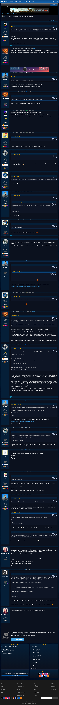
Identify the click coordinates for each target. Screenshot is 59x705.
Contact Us (36, 693)
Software (11, 1)
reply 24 (18, 136)
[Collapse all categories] (57, 646)
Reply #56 (12, 132)
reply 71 (23, 573)
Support (33, 1)
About (35, 683)
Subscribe (55, 698)
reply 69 (18, 498)
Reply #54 (12, 91)
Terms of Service (28, 703)
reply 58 (19, 195)
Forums (35, 695)
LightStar (5, 178)
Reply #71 (12, 546)
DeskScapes (3, 689)
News (26, 1)
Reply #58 (12, 172)
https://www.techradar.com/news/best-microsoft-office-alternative (23, 421)
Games (16, 1)
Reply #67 (12, 427)
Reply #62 (12, 260)
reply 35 (19, 348)
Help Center (52, 683)
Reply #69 (12, 471)
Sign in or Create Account (17, 639)
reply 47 (17, 26)
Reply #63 (12, 292)
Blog (29, 1)
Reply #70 (12, 494)
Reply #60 (12, 219)
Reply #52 (12, 48)
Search (9, 6)
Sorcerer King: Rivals (20, 695)
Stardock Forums (29, 48)
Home (2, 13)
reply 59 (19, 223)
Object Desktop (3, 683)
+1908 (5, 34)
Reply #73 (12, 608)
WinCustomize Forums (30, 110)
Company (36, 681)
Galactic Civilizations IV (20, 686)
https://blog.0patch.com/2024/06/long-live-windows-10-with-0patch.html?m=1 (25, 286)
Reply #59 (12, 191)
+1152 (5, 581)
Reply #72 (12, 569)
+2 (5, 620)
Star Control (19, 689)
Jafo (5, 28)
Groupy (2, 692)
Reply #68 (12, 449)
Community (21, 1)
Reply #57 (12, 150)
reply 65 (19, 404)
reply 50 (17, 176)
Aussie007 (5, 139)
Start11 (2, 686)
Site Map (36, 703)
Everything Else (7, 13)
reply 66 (19, 431)
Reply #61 (12, 238)
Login (12, 6)
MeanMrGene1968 (5, 553)
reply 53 (19, 95)
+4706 (5, 84)
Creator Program (36, 692)
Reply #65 (12, 344)
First (51, 20)
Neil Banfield (5, 576)
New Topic (54, 4)
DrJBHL (5, 79)
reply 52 (22, 76)
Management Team (37, 686)
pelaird (5, 156)
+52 (5, 144)
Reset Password (53, 689)
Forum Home (5, 6)
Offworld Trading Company (21, 692)
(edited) (34, 48)
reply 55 (18, 154)
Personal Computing (14, 13)
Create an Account (53, 686)
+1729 (5, 184)
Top (56, 48)
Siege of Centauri (20, 693)
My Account (52, 685)
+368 (5, 60)
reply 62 (19, 296)
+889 (5, 162)
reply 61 (19, 315)
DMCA (33, 703)
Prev (53, 20)
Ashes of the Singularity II (21, 683)
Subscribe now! (15, 675)
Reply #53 (12, 72)
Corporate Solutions (4, 685)
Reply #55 (12, 110)
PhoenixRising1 (5, 55)
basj (5, 456)
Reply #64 (12, 311)
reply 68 (18, 475)
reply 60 (19, 264)
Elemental (18, 685)
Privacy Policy (24, 703)
